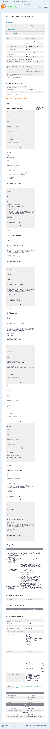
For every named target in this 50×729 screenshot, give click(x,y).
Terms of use (5, 726)
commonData (9, 22)
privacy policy (12, 726)
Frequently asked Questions (21, 1)
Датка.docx (28, 74)
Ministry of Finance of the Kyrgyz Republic (37, 725)
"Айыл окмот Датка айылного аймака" (34, 86)
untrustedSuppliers (6, 1)
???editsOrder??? (11, 29)
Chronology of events (12, 33)
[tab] (25, 22)
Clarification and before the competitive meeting (19, 26)
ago (7, 16)
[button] (20, 147)
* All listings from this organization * (16, 98)
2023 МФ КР (6, 725)
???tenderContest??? (16, 686)
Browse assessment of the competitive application (32, 687)
